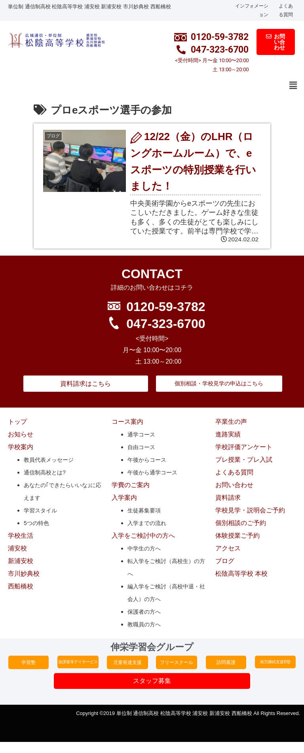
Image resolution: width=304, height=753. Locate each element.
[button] (293, 85)
